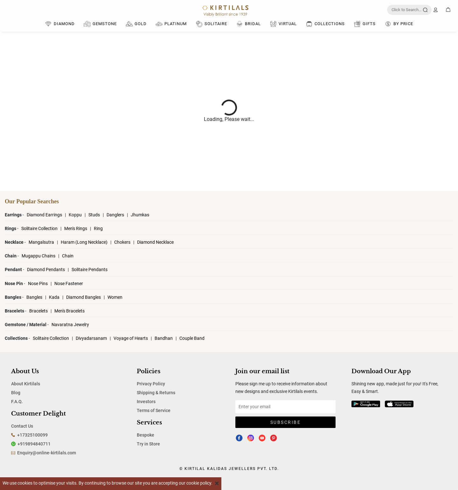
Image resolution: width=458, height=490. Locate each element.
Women (115, 297)
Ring (98, 228)
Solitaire (211, 23)
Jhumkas (140, 214)
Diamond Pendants (46, 269)
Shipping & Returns (156, 392)
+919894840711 (34, 443)
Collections (325, 23)
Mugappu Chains (38, 255)
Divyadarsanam (92, 338)
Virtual (283, 23)
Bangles (34, 297)
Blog (15, 392)
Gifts (365, 23)
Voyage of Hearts (131, 338)
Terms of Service (153, 410)
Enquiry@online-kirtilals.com (46, 452)
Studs (94, 214)
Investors (146, 401)
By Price (399, 23)
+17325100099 (32, 435)
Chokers (122, 242)
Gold (136, 23)
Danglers (116, 214)
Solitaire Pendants (90, 269)
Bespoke (145, 435)
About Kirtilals (25, 383)
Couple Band (192, 338)
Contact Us (22, 426)
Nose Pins (38, 283)
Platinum (171, 23)
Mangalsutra (42, 242)
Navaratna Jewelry (70, 324)
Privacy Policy (151, 383)
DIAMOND (60, 23)
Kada (54, 297)
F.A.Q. (17, 401)
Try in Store (148, 443)
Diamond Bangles (83, 297)
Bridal (248, 23)
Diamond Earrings (45, 214)
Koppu (76, 214)
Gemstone (100, 23)
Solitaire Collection (40, 228)
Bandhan (164, 338)
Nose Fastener (68, 283)
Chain (67, 255)
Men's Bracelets (69, 310)
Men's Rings (76, 228)
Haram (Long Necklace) (84, 242)
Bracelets (39, 310)
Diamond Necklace (155, 242)
